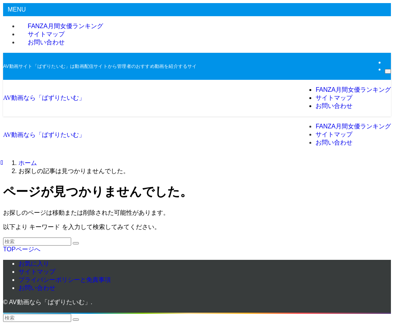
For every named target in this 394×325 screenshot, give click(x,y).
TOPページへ (21, 249)
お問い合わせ (46, 42)
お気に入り (33, 263)
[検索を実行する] (76, 243)
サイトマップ (36, 271)
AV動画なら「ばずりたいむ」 (44, 97)
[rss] (387, 62)
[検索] (388, 71)
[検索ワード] (37, 241)
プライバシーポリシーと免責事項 (64, 279)
